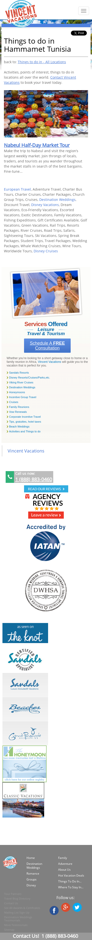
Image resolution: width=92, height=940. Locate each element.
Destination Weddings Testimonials (18, 918)
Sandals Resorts (19, 372)
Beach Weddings (19, 426)
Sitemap (9, 929)
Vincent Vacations (49, 362)
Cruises (13, 402)
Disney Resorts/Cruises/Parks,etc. (29, 377)
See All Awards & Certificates (22, 908)
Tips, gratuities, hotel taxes (25, 421)
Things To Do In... (69, 881)
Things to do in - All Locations (42, 62)
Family (62, 858)
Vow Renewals (18, 411)
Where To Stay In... (70, 887)
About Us (64, 869)
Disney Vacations (45, 204)
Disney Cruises (46, 251)
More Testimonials (15, 925)
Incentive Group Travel (22, 397)
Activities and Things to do (24, 431)
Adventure (65, 864)
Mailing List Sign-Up (16, 912)
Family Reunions (19, 406)
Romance (32, 873)
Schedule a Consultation (47, 346)
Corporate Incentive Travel (25, 416)
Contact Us (11, 903)
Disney (31, 885)
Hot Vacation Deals (71, 875)
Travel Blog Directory (17, 898)
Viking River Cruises (21, 382)
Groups (31, 879)
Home (30, 858)
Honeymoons (17, 392)
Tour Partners (12, 894)
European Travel (17, 189)
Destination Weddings (57, 199)
